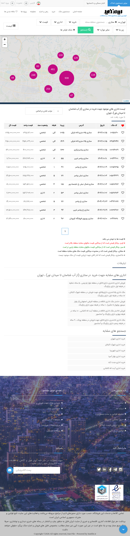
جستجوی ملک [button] (64, 11)
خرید (72, 22)
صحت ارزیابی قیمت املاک (112, 425)
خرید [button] (53, 11)
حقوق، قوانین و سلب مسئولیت (110, 414)
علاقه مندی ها (10, 11)
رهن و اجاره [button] (43, 11)
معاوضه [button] (33, 11)
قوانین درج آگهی (116, 431)
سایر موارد (103, 30)
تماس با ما (119, 403)
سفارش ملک (54, 414)
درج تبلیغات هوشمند (50, 425)
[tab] (119, 3)
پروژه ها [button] (24, 11)
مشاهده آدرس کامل (51, 420)
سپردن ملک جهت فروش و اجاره (45, 403)
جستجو (85, 30)
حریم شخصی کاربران (114, 420)
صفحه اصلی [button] (77, 11)
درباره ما (120, 408)
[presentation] (96, 3)
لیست (10, 26)
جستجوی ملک (53, 408)
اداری (58, 22)
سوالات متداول (53, 431)
